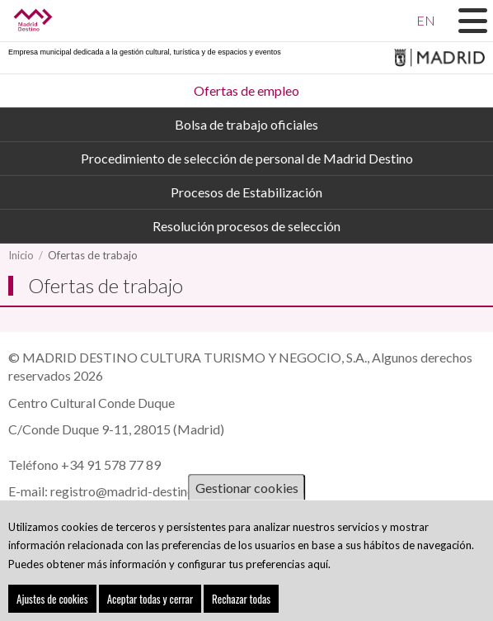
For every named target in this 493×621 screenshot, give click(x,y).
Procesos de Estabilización (246, 192)
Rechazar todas (241, 601)
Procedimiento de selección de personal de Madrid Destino (247, 158)
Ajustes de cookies (52, 601)
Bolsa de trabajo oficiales (246, 124)
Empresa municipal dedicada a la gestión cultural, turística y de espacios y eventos (144, 52)
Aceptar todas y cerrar (150, 601)
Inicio (21, 255)
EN (425, 20)
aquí (318, 566)
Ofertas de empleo (246, 90)
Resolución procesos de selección (246, 226)
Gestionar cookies (246, 490)
